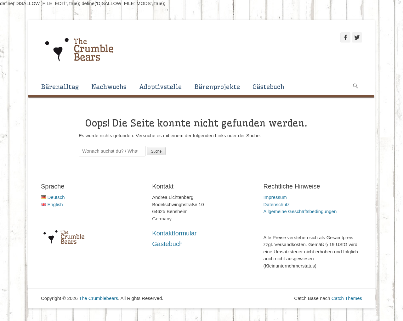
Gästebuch (268, 87)
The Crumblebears (98, 298)
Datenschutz (277, 204)
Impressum (275, 197)
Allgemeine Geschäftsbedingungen (300, 211)
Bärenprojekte (217, 87)
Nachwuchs (109, 87)
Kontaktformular (174, 233)
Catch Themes (347, 298)
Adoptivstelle (160, 87)
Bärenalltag (60, 87)
